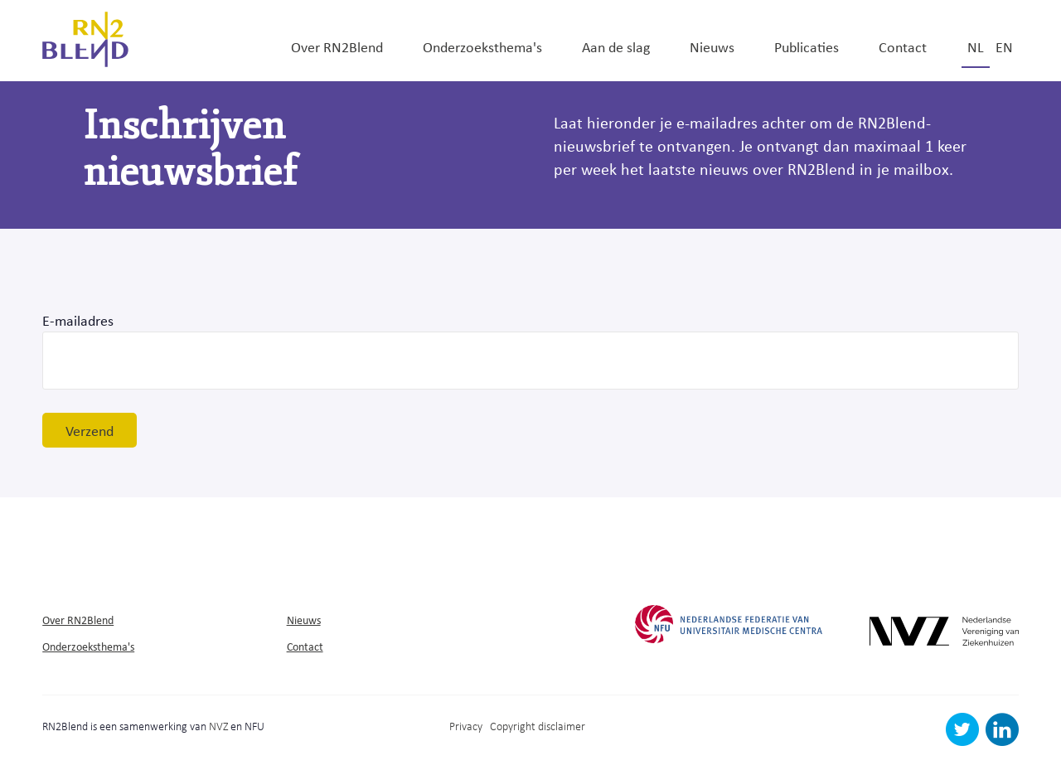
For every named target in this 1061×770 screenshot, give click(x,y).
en (1004, 46)
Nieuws (712, 46)
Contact (903, 46)
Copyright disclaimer (537, 726)
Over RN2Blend (337, 46)
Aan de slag (616, 46)
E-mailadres (78, 320)
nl (975, 46)
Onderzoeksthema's (482, 46)
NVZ (218, 726)
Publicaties (806, 46)
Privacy (465, 726)
